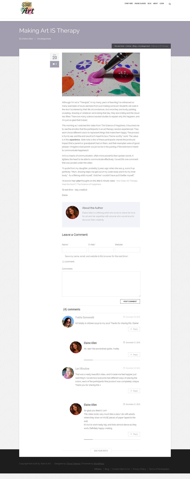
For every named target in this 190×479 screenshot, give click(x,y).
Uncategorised (44, 44)
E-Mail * (92, 250)
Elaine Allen (27, 44)
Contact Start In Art (121, 474)
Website (119, 250)
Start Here (129, 7)
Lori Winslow (82, 374)
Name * (65, 250)
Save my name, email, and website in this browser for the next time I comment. (96, 264)
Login (162, 7)
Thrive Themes (73, 469)
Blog (149, 7)
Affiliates (98, 474)
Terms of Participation (159, 474)
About (155, 7)
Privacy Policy (139, 474)
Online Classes (140, 7)
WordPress (99, 469)
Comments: (67, 274)
